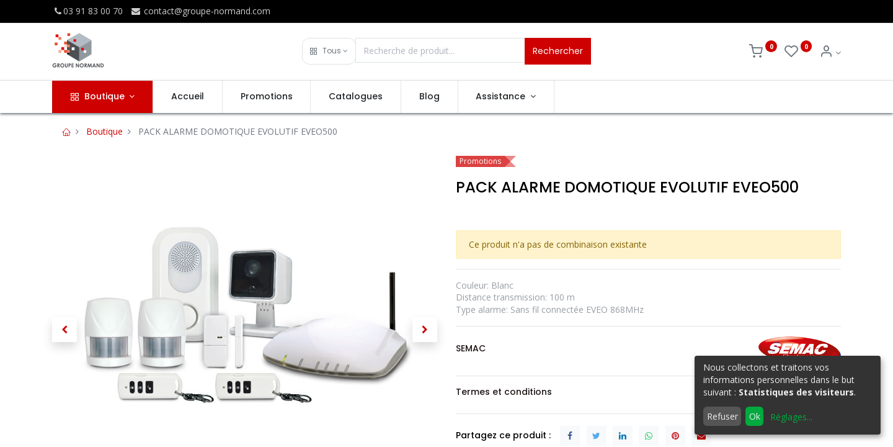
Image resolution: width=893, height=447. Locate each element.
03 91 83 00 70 (87, 11)
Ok (754, 416)
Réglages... (791, 417)
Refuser (722, 416)
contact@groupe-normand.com (200, 11)
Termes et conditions (504, 392)
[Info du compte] (830, 52)
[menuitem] (187, 97)
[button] (329, 51)
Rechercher (558, 51)
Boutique (104, 131)
